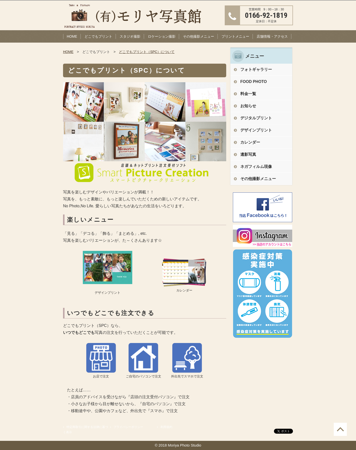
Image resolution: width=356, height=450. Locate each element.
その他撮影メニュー (198, 36)
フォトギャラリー (256, 69)
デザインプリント (256, 130)
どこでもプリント (98, 36)
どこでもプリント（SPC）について (147, 52)
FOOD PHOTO (253, 81)
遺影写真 (248, 154)
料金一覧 (248, 94)
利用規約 (166, 427)
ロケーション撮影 (162, 36)
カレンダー (250, 142)
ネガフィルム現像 (256, 166)
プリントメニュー (235, 36)
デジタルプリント (256, 118)
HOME (72, 36)
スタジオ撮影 (130, 36)
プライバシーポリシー (128, 427)
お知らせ (248, 106)
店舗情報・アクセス (272, 36)
